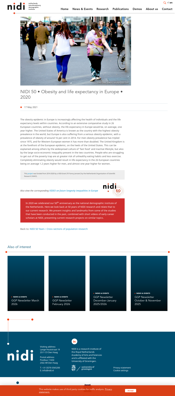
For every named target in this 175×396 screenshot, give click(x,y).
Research (103, 9)
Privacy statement (122, 367)
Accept (131, 391)
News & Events (82, 9)
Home (65, 9)
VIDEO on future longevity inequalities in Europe (73, 190)
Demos (137, 9)
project (30, 173)
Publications (121, 9)
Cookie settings (120, 370)
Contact (167, 9)
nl (168, 2)
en (171, 2)
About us (152, 9)
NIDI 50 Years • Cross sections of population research (59, 228)
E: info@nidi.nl (47, 370)
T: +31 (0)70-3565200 (50, 367)
